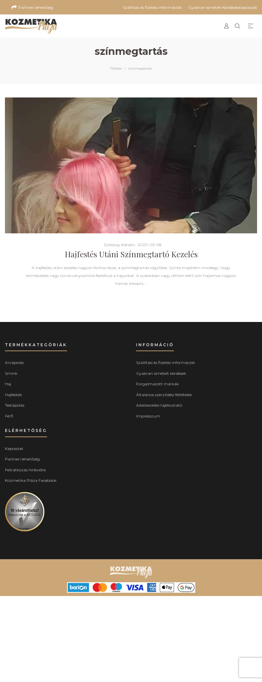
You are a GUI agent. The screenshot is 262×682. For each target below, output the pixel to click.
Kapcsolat (14, 448)
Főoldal (116, 68)
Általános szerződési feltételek (164, 394)
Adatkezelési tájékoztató (159, 405)
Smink (11, 373)
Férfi (9, 416)
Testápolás (14, 405)
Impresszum (148, 416)
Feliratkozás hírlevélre (25, 469)
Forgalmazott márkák (157, 383)
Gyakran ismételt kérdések (161, 373)
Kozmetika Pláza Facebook (31, 480)
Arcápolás (14, 362)
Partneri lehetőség (22, 459)
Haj (8, 383)
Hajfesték (13, 394)
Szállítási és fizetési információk (165, 362)
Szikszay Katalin (117, 244)
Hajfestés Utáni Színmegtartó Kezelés (131, 254)
